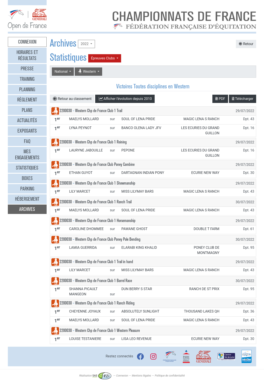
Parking (27, 189)
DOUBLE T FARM (206, 229)
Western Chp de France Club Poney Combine (105, 164)
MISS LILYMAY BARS (137, 191)
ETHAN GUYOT (80, 173)
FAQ (27, 141)
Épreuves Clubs (103, 58)
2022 (85, 44)
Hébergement (27, 199)
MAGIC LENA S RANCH (201, 119)
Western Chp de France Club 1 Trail (98, 110)
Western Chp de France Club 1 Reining (101, 142)
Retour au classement (72, 99)
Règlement (27, 100)
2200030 (66, 110)
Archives (27, 209)
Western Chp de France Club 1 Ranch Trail (103, 201)
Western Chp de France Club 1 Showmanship (105, 183)
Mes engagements (27, 154)
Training (27, 79)
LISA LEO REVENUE (136, 339)
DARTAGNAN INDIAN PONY (142, 173)
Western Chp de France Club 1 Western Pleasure (107, 330)
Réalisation (95, 375)
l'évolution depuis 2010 (125, 99)
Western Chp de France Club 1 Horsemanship (105, 220)
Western (87, 71)
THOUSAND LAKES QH (201, 311)
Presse (27, 69)
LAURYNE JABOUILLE (86, 150)
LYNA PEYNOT (80, 128)
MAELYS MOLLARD (84, 119)
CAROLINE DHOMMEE (86, 229)
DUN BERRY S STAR (136, 289)
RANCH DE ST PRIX (204, 289)
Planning (27, 89)
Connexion (27, 42)
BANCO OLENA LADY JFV (141, 128)
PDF (220, 99)
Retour (246, 44)
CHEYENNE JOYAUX (85, 311)
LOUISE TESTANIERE (85, 339)
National (62, 71)
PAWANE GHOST (134, 229)
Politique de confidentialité (170, 375)
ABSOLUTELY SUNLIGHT (140, 311)
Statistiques (27, 168)
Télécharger (242, 99)
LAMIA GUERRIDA (83, 247)
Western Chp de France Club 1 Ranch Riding (105, 303)
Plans (27, 110)
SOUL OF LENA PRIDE (138, 119)
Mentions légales (141, 375)
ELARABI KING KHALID (139, 247)
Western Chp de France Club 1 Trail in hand (104, 261)
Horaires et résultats (27, 55)
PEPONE (128, 150)
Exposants (27, 131)
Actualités (27, 120)
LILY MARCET (79, 191)
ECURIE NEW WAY (205, 173)
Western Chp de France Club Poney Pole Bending (107, 239)
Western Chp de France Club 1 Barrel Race (103, 280)
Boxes (27, 178)
